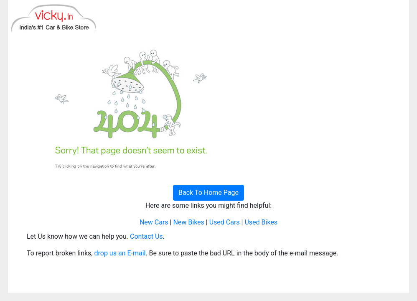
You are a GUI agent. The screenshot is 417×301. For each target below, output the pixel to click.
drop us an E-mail (119, 253)
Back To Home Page (208, 192)
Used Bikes (260, 222)
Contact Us (146, 236)
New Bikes (188, 222)
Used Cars (224, 222)
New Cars (154, 222)
